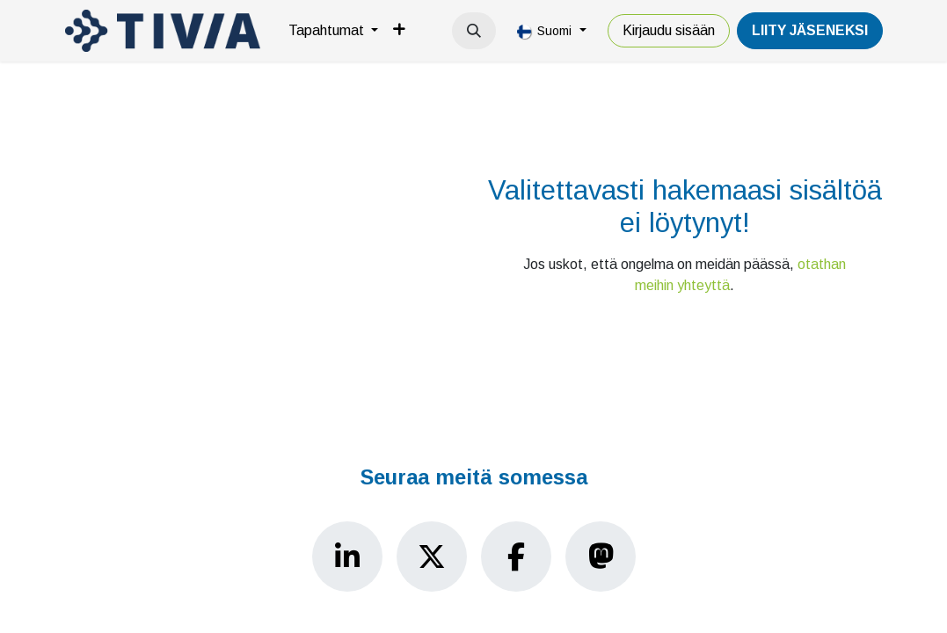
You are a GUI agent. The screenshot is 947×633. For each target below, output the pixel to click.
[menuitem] (333, 30)
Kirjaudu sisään (669, 30)
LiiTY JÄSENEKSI (810, 30)
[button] (474, 30)
